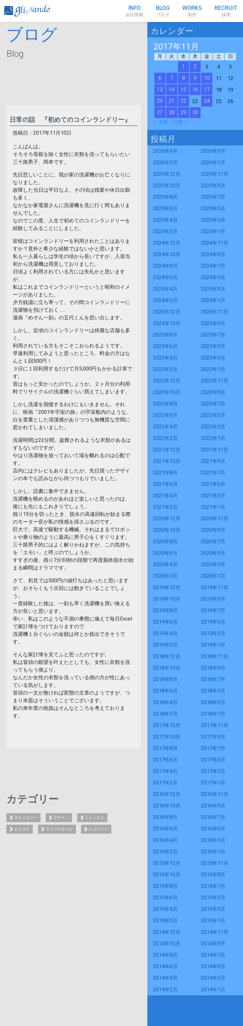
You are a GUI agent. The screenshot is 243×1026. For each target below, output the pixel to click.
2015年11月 (214, 863)
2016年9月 (213, 806)
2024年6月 (165, 277)
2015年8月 (165, 886)
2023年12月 (166, 312)
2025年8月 (165, 197)
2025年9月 (213, 185)
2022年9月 (213, 392)
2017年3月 (213, 771)
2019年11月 (214, 587)
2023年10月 (166, 323)
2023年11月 (214, 312)
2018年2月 (165, 714)
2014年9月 (213, 943)
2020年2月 (165, 576)
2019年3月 (213, 633)
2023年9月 (213, 323)
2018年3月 (213, 702)
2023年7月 (213, 335)
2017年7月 (213, 748)
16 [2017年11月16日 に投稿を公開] (195, 89)
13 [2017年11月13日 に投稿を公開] (160, 89)
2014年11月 (214, 932)
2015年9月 (213, 875)
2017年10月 (166, 737)
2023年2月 (165, 369)
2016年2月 (165, 852)
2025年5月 (213, 208)
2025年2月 (165, 231)
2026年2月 (165, 163)
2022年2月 (165, 438)
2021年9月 (213, 461)
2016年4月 (165, 840)
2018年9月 (213, 668)
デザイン (61, 817)
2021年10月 (166, 461)
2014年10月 (166, 943)
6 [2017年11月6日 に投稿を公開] (159, 78)
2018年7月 (213, 679)
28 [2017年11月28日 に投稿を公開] (171, 112)
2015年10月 (166, 875)
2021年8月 (165, 473)
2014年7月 (213, 955)
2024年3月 (213, 289)
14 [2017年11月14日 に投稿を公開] (171, 89)
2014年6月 (165, 966)
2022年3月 (213, 427)
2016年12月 (166, 794)
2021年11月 (214, 450)
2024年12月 (166, 243)
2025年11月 (214, 174)
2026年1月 (213, 163)
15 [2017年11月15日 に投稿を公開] (183, 89)
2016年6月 (165, 829)
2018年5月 (213, 691)
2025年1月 (213, 231)
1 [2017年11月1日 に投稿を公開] (183, 66)
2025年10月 (166, 185)
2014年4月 (165, 978)
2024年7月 (213, 266)
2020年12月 (166, 519)
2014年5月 (213, 966)
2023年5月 (213, 346)
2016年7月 (213, 817)
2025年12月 (166, 174)
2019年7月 (213, 610)
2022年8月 (165, 404)
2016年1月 (213, 852)
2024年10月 (166, 254)
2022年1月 (213, 438)
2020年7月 (213, 542)
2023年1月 (213, 369)
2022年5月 (213, 415)
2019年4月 (165, 633)
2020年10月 (166, 530)
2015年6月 (165, 898)
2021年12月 (166, 450)
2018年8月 (165, 679)
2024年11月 (214, 243)
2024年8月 (165, 266)
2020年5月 (213, 553)
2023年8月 (165, 335)
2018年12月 (166, 656)
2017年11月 (214, 725)
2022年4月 (165, 427)
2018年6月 (165, 691)
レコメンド (98, 829)
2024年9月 (213, 254)
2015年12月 (166, 863)
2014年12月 (166, 932)
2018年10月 (166, 668)
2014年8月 (165, 955)
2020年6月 (165, 553)
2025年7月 (213, 197)
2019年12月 (166, 587)
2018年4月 (165, 702)
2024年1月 (213, 300)
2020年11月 (214, 519)
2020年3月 (213, 564)
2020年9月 (213, 530)
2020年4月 (165, 564)
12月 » (179, 122)
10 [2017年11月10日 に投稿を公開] (207, 78)
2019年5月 (213, 622)
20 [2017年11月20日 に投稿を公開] (160, 101)
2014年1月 (213, 989)
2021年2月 (165, 507)
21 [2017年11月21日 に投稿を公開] (171, 101)
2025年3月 (213, 220)
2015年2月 (165, 921)
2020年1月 (213, 576)
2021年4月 (165, 496)
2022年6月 (165, 415)
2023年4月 (165, 358)
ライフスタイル (59, 829)
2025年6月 (165, 208)
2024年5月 (213, 277)
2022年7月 (213, 404)
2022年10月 (166, 392)
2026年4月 (165, 151)
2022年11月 (214, 381)
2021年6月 (165, 484)
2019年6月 (165, 622)
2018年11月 (214, 656)
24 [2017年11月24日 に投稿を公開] (207, 101)
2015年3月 (213, 909)
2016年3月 (213, 840)
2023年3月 (213, 358)
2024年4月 (165, 289)
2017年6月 (165, 760)
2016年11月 (214, 794)
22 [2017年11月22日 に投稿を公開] (183, 101)
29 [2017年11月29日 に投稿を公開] (183, 112)
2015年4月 (165, 909)
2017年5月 (213, 760)
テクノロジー (25, 817)
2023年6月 (165, 346)
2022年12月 (166, 381)
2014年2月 (165, 989)
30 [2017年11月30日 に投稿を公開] (195, 112)
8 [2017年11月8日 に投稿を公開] (183, 78)
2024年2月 (165, 300)
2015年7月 (213, 886)
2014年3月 (213, 978)
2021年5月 (213, 484)
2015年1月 (213, 921)
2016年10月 (166, 806)
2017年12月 (166, 725)
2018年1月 (213, 714)
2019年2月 (165, 645)
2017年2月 (165, 783)
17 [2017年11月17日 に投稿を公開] (207, 89)
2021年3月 (213, 496)
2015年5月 (213, 898)
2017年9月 (213, 737)
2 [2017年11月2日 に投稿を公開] (195, 66)
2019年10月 (166, 599)
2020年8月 (165, 542)
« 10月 (161, 122)
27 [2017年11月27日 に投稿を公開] (160, 112)
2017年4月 (165, 771)
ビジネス (22, 829)
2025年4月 (165, 220)
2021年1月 (213, 507)
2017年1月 (213, 783)
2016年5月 (213, 829)
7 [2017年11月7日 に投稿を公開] (171, 78)
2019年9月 (213, 599)
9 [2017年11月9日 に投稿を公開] (195, 78)
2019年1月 (213, 645)
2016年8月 (165, 817)
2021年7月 (213, 473)
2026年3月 (213, 151)
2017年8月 (165, 748)
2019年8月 (165, 610)
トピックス (94, 817)
